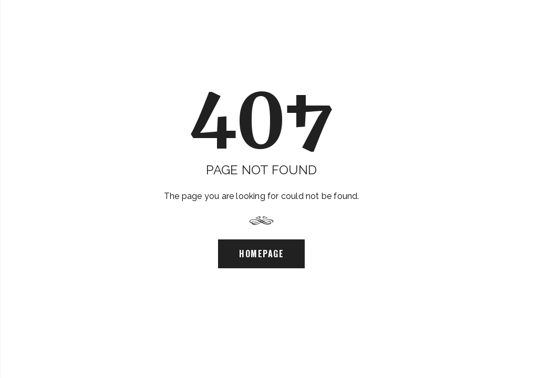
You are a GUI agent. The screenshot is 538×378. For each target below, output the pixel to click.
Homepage (261, 253)
